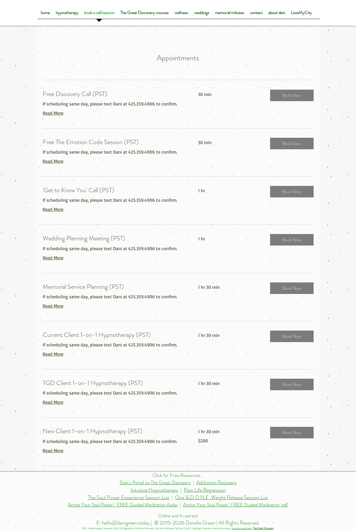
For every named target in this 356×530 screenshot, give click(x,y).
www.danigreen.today (241, 528)
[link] (113, 94)
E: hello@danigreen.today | (124, 523)
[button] (292, 95)
